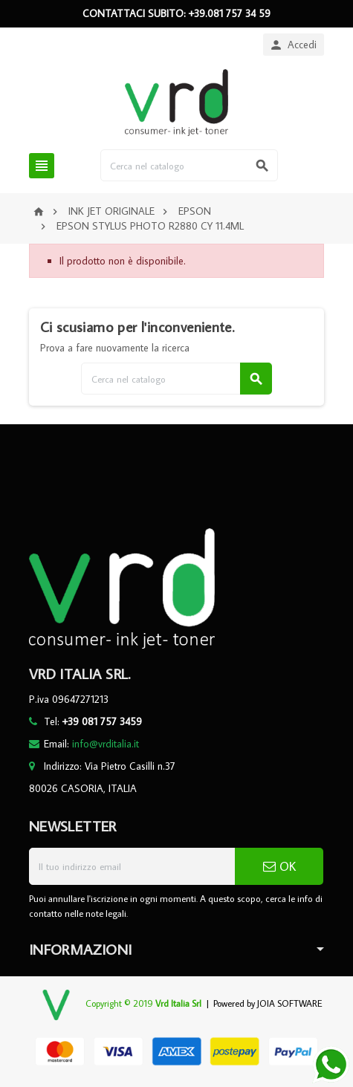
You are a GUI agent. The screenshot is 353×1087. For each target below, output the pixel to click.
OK (279, 866)
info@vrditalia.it (105, 743)
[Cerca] (189, 165)
